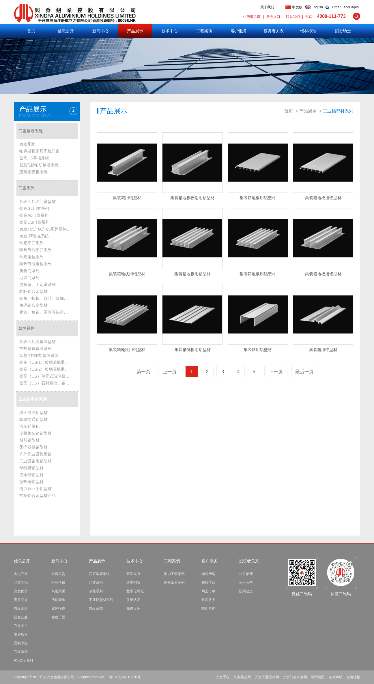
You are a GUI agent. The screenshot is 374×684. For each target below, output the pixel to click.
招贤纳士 (343, 31)
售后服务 (208, 600)
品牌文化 (21, 583)
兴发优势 (21, 591)
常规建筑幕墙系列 (35, 348)
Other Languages (345, 7)
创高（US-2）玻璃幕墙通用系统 (47, 369)
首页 (31, 31)
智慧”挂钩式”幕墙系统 (38, 165)
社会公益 (21, 617)
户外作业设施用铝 (35, 454)
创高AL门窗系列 (33, 215)
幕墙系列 (26, 328)
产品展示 (135, 31)
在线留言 (208, 583)
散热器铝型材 (31, 481)
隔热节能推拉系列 (35, 263)
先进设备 (133, 608)
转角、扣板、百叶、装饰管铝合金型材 (47, 298)
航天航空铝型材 (33, 412)
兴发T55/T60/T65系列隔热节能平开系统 (47, 229)
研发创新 (133, 583)
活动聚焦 (58, 600)
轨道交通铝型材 (33, 419)
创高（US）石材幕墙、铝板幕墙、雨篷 (47, 383)
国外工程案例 (174, 583)
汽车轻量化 (29, 426)
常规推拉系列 (31, 257)
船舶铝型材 (29, 440)
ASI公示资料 (23, 660)
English (317, 7)
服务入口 (273, 17)
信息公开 (66, 31)
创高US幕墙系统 (34, 158)
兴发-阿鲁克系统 (34, 236)
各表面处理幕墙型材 (37, 341)
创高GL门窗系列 (34, 208)
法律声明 (336, 677)
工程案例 (204, 31)
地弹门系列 (29, 277)
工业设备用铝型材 (35, 461)
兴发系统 (27, 144)
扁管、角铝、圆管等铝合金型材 (47, 312)
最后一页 (304, 371)
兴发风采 (58, 591)
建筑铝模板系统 (33, 171)
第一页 (143, 371)
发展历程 (21, 634)
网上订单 (208, 591)
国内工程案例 (174, 574)
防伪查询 (208, 608)
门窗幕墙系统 (30, 131)
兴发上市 (21, 626)
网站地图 (318, 677)
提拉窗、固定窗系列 (37, 284)
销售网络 (208, 574)
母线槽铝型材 (31, 468)
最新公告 (58, 574)
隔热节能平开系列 (35, 250)
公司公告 (246, 583)
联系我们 (293, 17)
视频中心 (21, 643)
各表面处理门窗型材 (37, 201)
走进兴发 (21, 574)
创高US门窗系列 (34, 222)
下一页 (276, 371)
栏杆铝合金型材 (33, 291)
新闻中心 (100, 31)
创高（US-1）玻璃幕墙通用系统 (47, 362)
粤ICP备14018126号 (125, 677)
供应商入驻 (252, 17)
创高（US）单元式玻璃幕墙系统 (47, 376)
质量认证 (133, 600)
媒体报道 (58, 608)
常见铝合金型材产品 (37, 495)
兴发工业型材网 (267, 677)
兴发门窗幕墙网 (295, 677)
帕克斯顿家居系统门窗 (39, 151)
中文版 (297, 7)
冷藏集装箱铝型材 (35, 433)
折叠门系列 (29, 270)
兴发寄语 (21, 608)
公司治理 (246, 574)
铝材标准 (308, 31)
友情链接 (353, 677)
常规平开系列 (31, 243)
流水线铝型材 (31, 474)
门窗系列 (26, 188)
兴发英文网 (242, 677)
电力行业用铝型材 (35, 488)
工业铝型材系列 (32, 399)
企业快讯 (58, 583)
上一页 (170, 371)
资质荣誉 (21, 600)
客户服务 (239, 31)
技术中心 (170, 31)
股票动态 (246, 591)
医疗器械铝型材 (33, 447)
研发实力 (133, 574)
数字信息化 (135, 591)
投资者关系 (273, 31)
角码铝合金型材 (33, 305)
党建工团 (58, 617)
